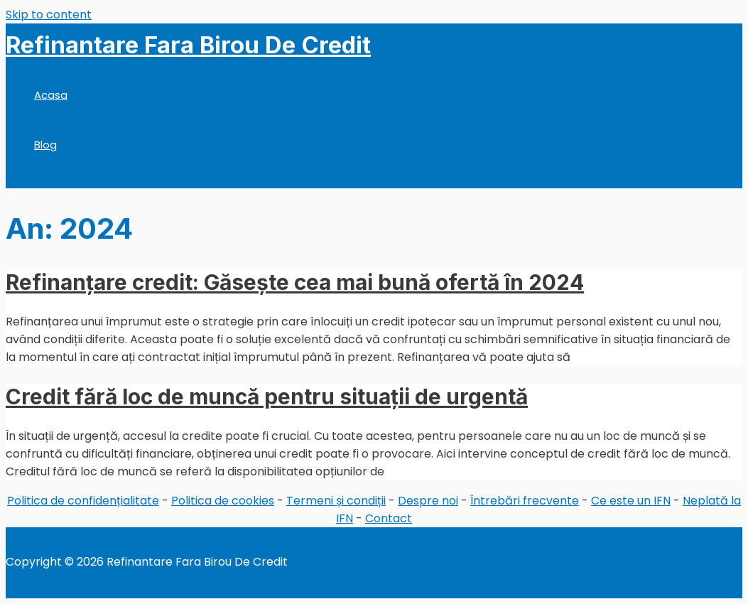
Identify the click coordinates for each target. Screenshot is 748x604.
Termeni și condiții (336, 500)
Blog (45, 144)
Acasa (50, 94)
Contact (388, 518)
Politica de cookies (222, 500)
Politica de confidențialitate (83, 500)
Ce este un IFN (631, 500)
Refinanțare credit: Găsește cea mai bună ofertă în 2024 (295, 282)
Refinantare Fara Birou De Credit (188, 45)
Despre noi (428, 500)
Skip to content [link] (49, 14)
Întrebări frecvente (524, 500)
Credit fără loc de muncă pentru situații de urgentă (267, 396)
